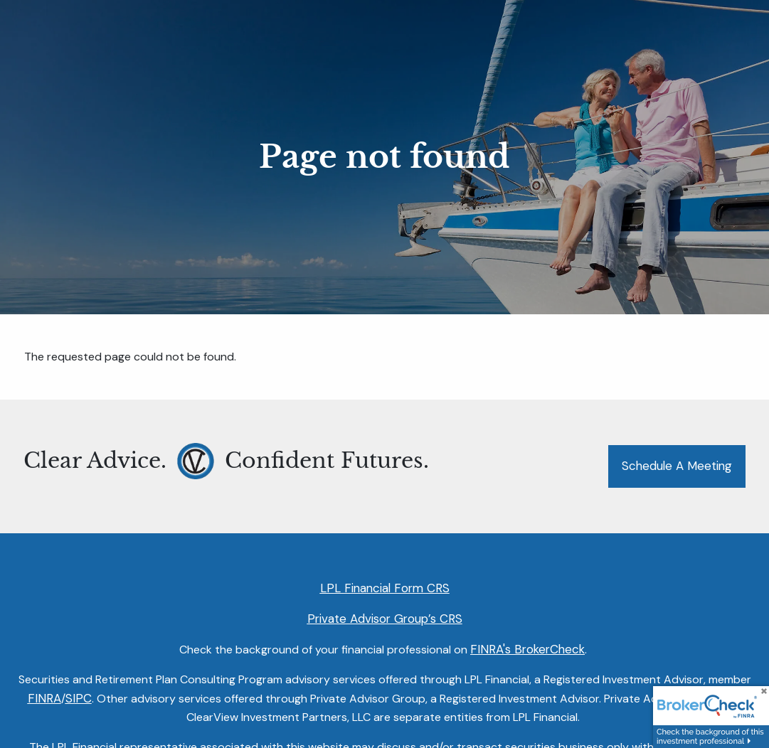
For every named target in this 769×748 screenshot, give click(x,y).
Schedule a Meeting (677, 466)
